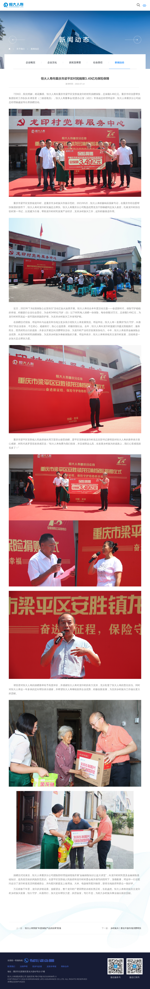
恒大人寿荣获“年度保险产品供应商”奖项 (38, 928)
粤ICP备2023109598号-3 (45, 976)
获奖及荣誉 (75, 62)
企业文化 (52, 62)
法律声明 (24, 966)
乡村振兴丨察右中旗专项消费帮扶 (121, 928)
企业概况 (30, 62)
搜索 (138, 5)
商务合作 (65, 966)
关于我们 (20, 49)
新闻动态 (35, 49)
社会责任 (98, 62)
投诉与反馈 (37, 966)
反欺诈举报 (51, 966)
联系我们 (11, 966)
